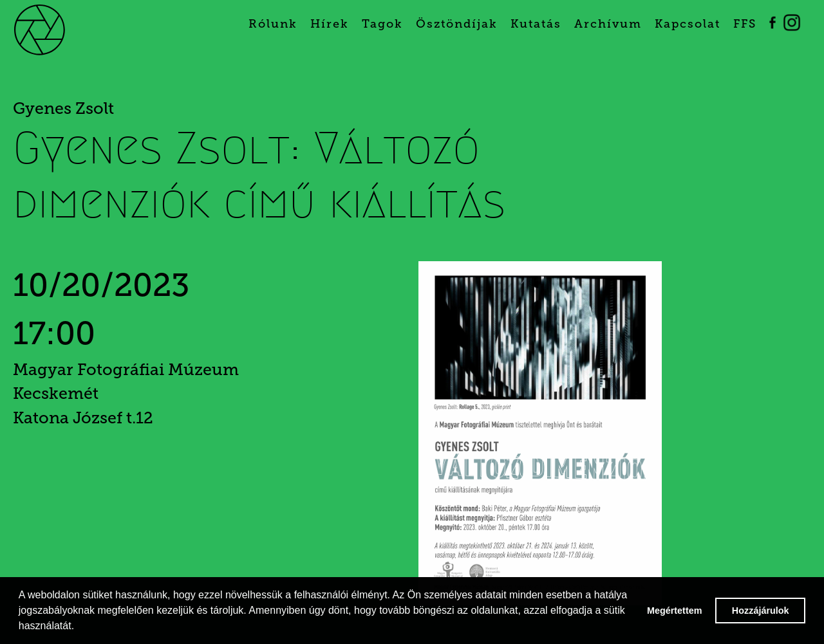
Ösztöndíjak (457, 24)
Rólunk (272, 24)
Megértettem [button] (674, 610)
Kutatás (535, 24)
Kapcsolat (687, 24)
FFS (744, 24)
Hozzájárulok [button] (760, 610)
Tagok (382, 24)
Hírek (329, 24)
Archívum (608, 24)
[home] (59, 29)
